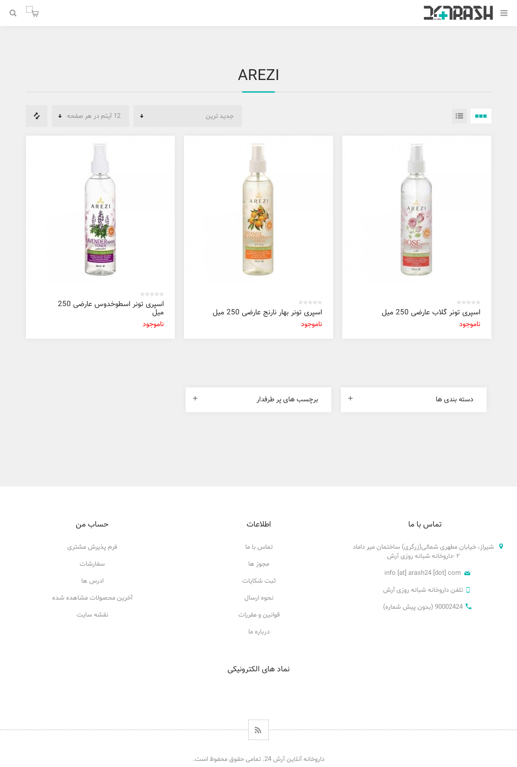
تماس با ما (259, 547)
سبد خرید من (29, 9)
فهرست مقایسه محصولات (36, 116)
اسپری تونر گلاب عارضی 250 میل (431, 312)
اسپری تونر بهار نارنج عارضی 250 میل (267, 312)
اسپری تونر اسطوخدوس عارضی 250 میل (111, 308)
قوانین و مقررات (259, 615)
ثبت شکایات (259, 581)
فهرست (459, 116)
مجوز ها (258, 564)
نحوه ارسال (259, 598)
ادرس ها (92, 581)
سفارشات (92, 564)
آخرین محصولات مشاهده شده (92, 598)
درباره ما (259, 632)
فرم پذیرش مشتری (92, 547)
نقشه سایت (92, 615)
